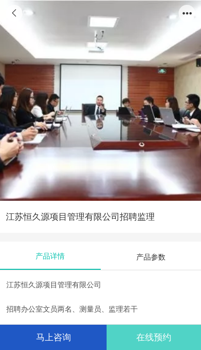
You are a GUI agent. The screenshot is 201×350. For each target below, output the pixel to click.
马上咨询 (53, 337)
